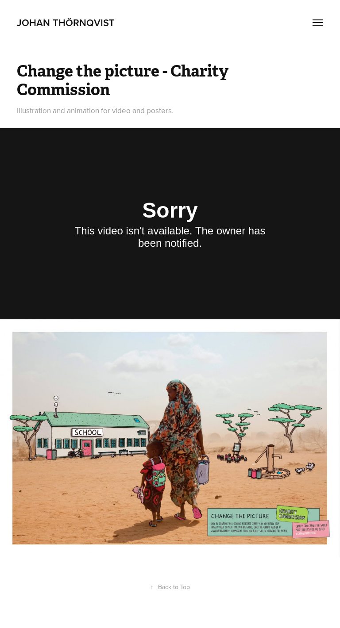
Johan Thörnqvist (66, 22)
